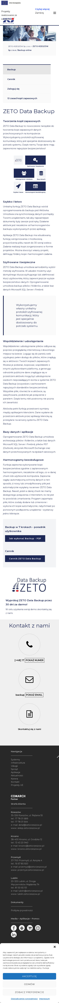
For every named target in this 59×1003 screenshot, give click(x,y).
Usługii (14, 766)
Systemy (15, 759)
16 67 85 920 (21, 863)
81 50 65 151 (21, 887)
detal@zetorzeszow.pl (30, 825)
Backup (11, 69)
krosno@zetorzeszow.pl (31, 846)
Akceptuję (29, 976)
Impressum (44, 999)
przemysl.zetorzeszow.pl (31, 870)
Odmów (29, 984)
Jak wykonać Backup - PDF (25, 538)
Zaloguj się (13, 88)
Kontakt (15, 782)
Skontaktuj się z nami (29, 729)
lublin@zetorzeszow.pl (31, 891)
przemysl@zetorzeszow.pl (33, 867)
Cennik (11, 79)
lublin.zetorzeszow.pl (29, 894)
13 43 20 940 (21, 842)
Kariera (14, 778)
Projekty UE (17, 785)
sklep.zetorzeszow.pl (29, 828)
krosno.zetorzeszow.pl (29, 849)
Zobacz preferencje (29, 992)
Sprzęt (14, 769)
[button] (54, 946)
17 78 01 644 (21, 821)
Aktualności (17, 775)
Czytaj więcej (42, 9)
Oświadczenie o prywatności (24, 999)
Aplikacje (15, 772)
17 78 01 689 (21, 818)
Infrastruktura (18, 762)
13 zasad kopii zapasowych (22, 98)
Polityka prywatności (22, 910)
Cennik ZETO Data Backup (25, 558)
